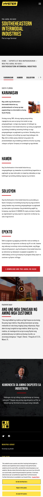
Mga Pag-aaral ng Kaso (12, 63)
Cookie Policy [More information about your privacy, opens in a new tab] (35, 478)
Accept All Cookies (21, 494)
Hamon (20, 77)
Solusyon (30, 77)
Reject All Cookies (21, 488)
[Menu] (39, 3)
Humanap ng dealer (8, 449)
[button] (39, 77)
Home (4, 61)
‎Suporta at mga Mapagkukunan (22, 61)
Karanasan (8, 77)
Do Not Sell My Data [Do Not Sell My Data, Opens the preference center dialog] (21, 482)
